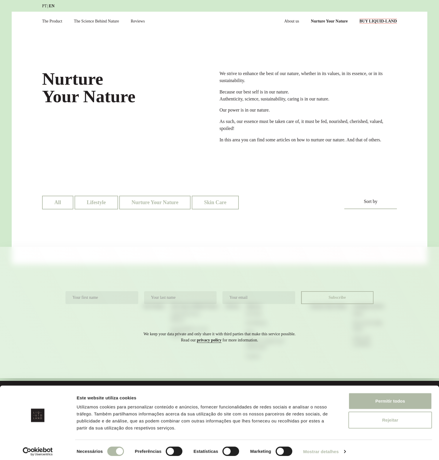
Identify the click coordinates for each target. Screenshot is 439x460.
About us (291, 21)
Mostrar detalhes (321, 448)
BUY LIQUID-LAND (378, 21)
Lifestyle (96, 203)
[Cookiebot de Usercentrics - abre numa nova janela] (37, 448)
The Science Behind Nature (96, 21)
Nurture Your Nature (329, 21)
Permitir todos (390, 397)
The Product (52, 21)
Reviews (138, 21)
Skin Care (216, 203)
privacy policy (209, 340)
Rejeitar (390, 417)
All (57, 203)
